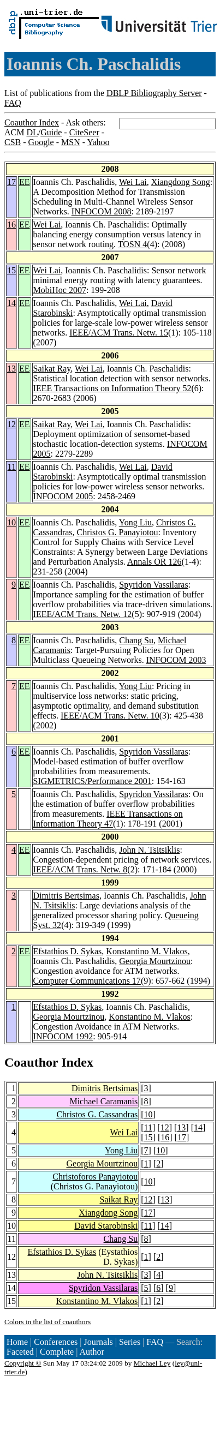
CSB (12, 142)
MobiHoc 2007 (59, 290)
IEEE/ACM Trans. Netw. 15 (118, 332)
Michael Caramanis (103, 1101)
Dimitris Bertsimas (66, 895)
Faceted (20, 1351)
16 (11, 224)
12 (11, 424)
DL (32, 132)
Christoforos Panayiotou (95, 1176)
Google (41, 142)
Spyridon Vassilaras (153, 584)
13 (11, 368)
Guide (51, 132)
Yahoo (98, 142)
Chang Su (136, 640)
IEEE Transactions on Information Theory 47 (108, 818)
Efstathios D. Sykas (67, 951)
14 (11, 303)
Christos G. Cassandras (97, 1114)
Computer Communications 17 (87, 980)
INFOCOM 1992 (63, 1036)
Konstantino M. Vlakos (146, 951)
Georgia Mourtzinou (155, 961)
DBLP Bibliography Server (154, 93)
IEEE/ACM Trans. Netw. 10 (110, 715)
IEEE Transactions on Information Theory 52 (112, 388)
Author (92, 1351)
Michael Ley (152, 1363)
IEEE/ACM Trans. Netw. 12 (82, 614)
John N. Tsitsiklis (149, 849)
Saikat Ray (52, 368)
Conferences (56, 1342)
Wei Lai (133, 182)
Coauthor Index (31, 122)
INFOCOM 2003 (176, 660)
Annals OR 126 (154, 561)
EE (24, 182)
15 (11, 270)
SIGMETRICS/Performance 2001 (92, 781)
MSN (70, 142)
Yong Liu (135, 522)
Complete (57, 1351)
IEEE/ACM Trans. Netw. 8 (80, 869)
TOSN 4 (132, 244)
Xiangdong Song (180, 182)
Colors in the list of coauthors (47, 1322)
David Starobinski (106, 1225)
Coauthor (31, 1062)
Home (17, 1342)
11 (12, 466)
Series (129, 1342)
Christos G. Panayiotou (117, 532)
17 (11, 182)
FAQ (12, 102)
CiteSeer (84, 132)
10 (11, 522)
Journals (98, 1342)
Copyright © (22, 1363)
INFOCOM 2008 (102, 211)
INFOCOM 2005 (63, 496)
